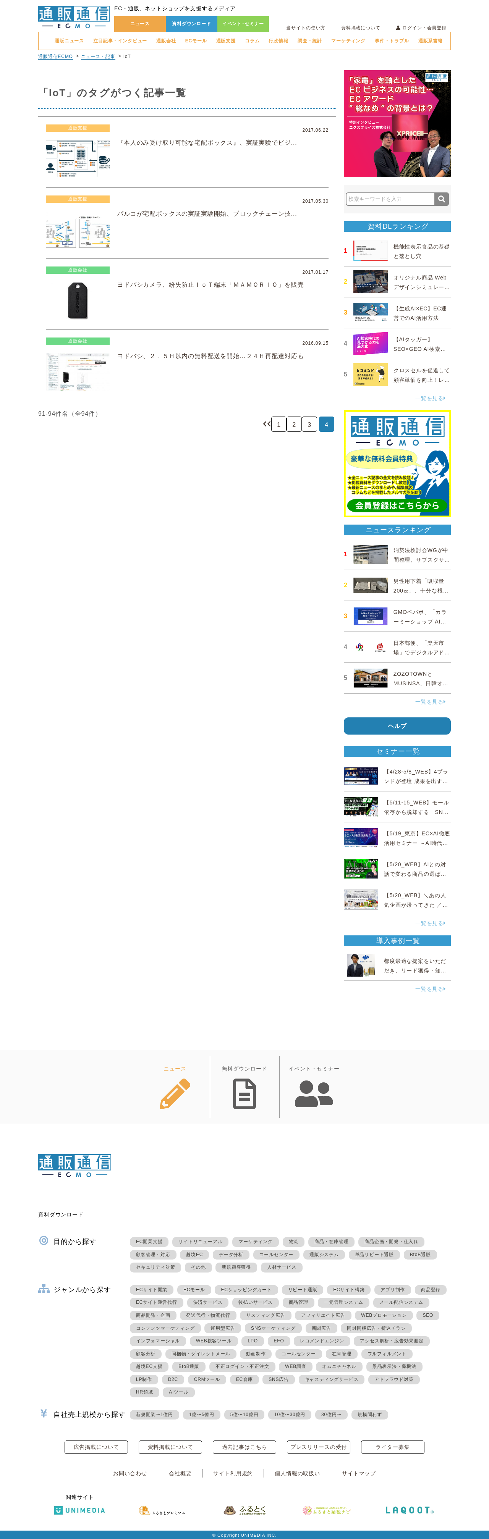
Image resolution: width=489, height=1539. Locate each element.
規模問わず (370, 1414)
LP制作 (144, 1379)
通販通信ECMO (55, 56)
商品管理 (298, 1302)
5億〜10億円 (244, 1414)
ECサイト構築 (348, 1289)
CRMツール (207, 1379)
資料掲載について (361, 28)
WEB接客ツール (214, 1341)
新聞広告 (321, 1328)
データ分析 (231, 1254)
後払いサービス (255, 1302)
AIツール (178, 1392)
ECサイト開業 (151, 1289)
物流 (294, 1241)
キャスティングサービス (332, 1379)
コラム (252, 41)
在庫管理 (341, 1354)
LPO (252, 1341)
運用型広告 (222, 1328)
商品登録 (430, 1289)
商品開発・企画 (153, 1315)
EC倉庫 (244, 1379)
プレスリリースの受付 (318, 1447)
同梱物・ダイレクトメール (201, 1354)
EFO (279, 1341)
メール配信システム (401, 1302)
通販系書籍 (430, 41)
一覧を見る (430, 398)
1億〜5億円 (201, 1414)
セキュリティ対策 (155, 1267)
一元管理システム (343, 1302)
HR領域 (144, 1392)
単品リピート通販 (374, 1254)
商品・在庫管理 (331, 1241)
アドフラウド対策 (393, 1379)
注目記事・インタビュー (120, 41)
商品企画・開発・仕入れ (391, 1241)
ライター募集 (393, 1447)
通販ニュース (69, 41)
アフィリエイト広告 (323, 1315)
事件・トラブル (392, 41)
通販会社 (166, 41)
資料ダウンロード (191, 23)
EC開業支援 (149, 1241)
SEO (428, 1315)
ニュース (140, 23)
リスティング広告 (265, 1315)
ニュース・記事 (98, 56)
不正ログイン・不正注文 (242, 1366)
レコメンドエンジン (322, 1341)
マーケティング (348, 41)
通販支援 (226, 41)
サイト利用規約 (233, 1473)
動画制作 (256, 1354)
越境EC (194, 1254)
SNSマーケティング (273, 1328)
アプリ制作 (393, 1289)
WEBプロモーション (383, 1315)
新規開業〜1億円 (154, 1414)
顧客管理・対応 (153, 1254)
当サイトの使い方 (305, 28)
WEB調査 (295, 1366)
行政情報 (278, 41)
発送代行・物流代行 (208, 1315)
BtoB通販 (420, 1254)
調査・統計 (310, 41)
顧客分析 (145, 1354)
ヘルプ (397, 726)
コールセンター (276, 1254)
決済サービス (208, 1302)
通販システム (324, 1254)
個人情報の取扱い (297, 1473)
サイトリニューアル (200, 1241)
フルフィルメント (387, 1354)
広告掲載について (96, 1447)
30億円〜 (331, 1414)
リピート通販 (302, 1289)
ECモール (196, 41)
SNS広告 (279, 1379)
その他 (198, 1267)
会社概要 (180, 1473)
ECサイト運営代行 (156, 1302)
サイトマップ (359, 1473)
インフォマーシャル (158, 1341)
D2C (173, 1379)
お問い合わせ (130, 1473)
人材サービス (281, 1267)
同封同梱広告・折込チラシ (376, 1328)
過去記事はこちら (244, 1447)
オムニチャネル (339, 1366)
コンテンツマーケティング (165, 1328)
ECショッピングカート (246, 1289)
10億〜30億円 (289, 1414)
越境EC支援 (149, 1366)
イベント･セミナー (243, 23)
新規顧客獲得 (236, 1267)
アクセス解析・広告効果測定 (391, 1341)
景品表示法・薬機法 (394, 1366)
